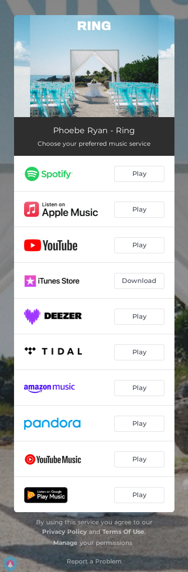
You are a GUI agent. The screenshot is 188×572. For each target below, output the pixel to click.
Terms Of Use (123, 531)
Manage (65, 542)
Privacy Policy (64, 531)
